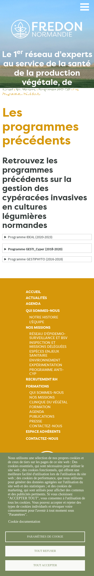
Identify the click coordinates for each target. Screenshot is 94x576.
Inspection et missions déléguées (47, 344)
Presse (35, 421)
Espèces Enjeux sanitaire (44, 353)
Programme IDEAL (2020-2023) (30, 237)
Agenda (33, 303)
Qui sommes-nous (43, 310)
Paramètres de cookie (45, 536)
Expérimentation (45, 365)
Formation (40, 407)
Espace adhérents (43, 431)
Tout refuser (45, 551)
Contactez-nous (45, 426)
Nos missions (38, 327)
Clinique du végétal (48, 402)
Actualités (36, 298)
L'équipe (36, 322)
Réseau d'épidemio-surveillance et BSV (48, 335)
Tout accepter (45, 565)
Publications (41, 416)
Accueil (33, 292)
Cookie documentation (24, 521)
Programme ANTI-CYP (46, 371)
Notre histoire (43, 317)
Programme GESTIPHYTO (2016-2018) (35, 259)
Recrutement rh (41, 379)
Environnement (44, 360)
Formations (37, 386)
